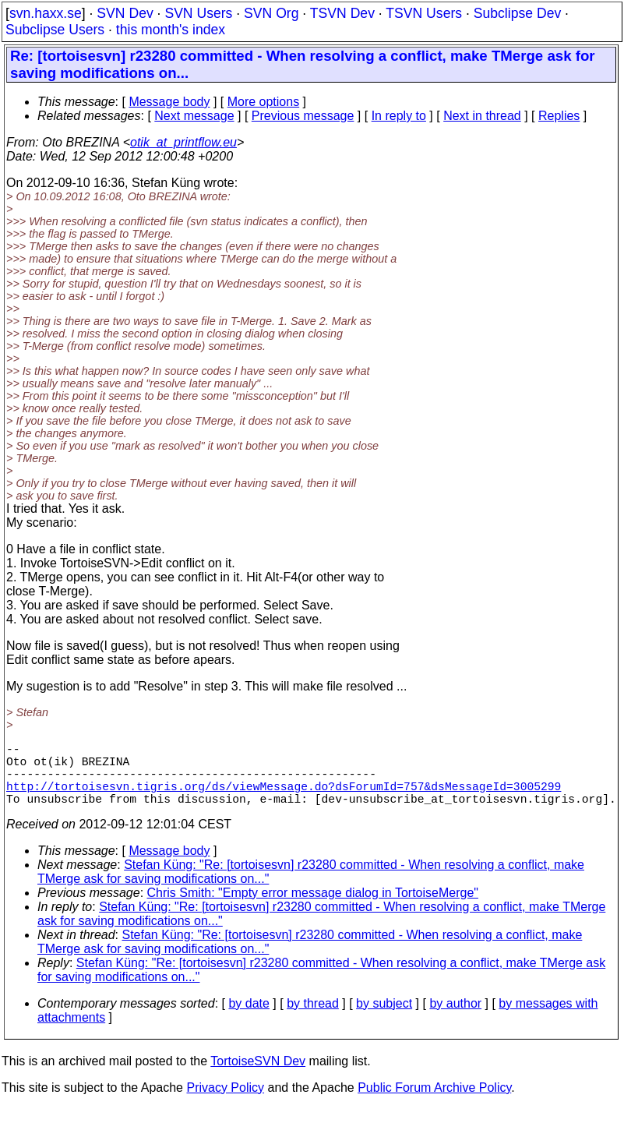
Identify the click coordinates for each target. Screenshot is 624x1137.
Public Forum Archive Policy (434, 1103)
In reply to (399, 115)
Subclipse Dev (517, 13)
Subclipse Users (54, 29)
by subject (384, 1019)
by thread (313, 1019)
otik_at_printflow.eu (183, 142)
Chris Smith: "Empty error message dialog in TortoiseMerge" (312, 908)
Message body (169, 101)
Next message (194, 115)
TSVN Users (424, 13)
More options (263, 101)
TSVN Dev (342, 13)
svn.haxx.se (45, 13)
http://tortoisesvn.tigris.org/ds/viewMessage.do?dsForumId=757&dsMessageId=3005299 (283, 798)
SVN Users (198, 13)
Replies (559, 115)
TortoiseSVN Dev (257, 1076)
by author (455, 1019)
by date (248, 1019)
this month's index (170, 29)
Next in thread (482, 115)
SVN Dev (125, 13)
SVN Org (271, 13)
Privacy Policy (225, 1103)
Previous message (303, 115)
